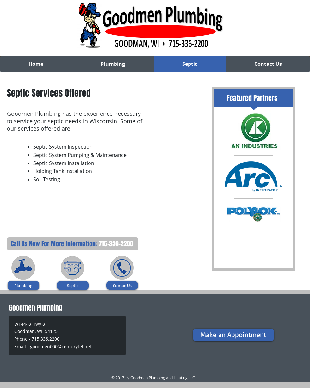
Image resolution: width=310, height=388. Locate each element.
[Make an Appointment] (233, 335)
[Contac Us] (122, 285)
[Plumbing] (23, 285)
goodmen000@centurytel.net (60, 346)
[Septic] (73, 285)
